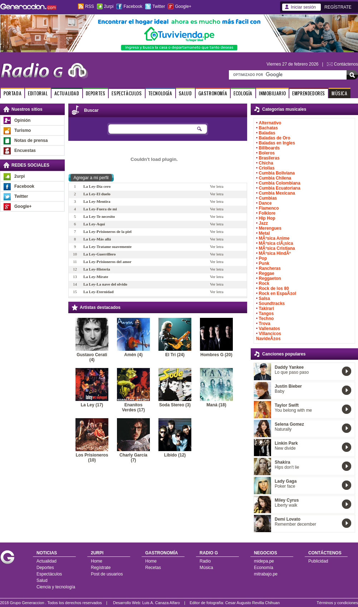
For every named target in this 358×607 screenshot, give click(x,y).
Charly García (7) (133, 458)
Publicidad (318, 561)
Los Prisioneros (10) (92, 458)
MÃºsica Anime (274, 238)
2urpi (109, 6)
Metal (264, 233)
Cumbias (268, 198)
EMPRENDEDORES (308, 93)
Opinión (22, 120)
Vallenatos (269, 328)
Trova (264, 323)
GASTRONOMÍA (212, 93)
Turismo (22, 130)
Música (206, 567)
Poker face (285, 486)
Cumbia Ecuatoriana (279, 188)
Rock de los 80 (274, 288)
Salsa (264, 298)
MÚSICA (340, 93)
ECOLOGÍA (243, 93)
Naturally (283, 429)
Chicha (266, 163)
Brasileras (269, 158)
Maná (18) (216, 404)
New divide (285, 448)
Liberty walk (286, 505)
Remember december (295, 524)
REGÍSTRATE (338, 7)
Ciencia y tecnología (55, 586)
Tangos (266, 313)
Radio (205, 561)
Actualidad (46, 561)
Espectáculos (49, 574)
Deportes (45, 567)
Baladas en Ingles (277, 142)
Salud (42, 580)
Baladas (267, 132)
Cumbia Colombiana (279, 183)
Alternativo (270, 122)
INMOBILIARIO (272, 93)
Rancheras (270, 268)
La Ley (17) (92, 404)
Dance (265, 203)
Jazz (263, 223)
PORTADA (12, 93)
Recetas (153, 567)
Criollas (267, 168)
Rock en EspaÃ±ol (277, 293)
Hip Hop (267, 218)
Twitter (158, 6)
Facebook (132, 6)
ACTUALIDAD (66, 93)
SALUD (185, 93)
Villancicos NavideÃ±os (268, 336)
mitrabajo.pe (266, 574)
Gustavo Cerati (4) (92, 357)
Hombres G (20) (216, 354)
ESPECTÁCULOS (127, 93)
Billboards (269, 147)
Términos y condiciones (337, 603)
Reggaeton (270, 278)
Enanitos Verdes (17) (133, 407)
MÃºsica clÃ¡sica (276, 243)
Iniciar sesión (303, 7)
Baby (279, 391)
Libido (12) (175, 455)
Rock (264, 283)
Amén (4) (133, 354)
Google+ (183, 6)
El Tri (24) (175, 354)
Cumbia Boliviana (277, 173)
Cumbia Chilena (275, 178)
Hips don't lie (287, 467)
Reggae (266, 273)
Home (96, 561)
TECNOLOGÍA (160, 93)
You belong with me (293, 410)
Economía (263, 567)
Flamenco (269, 208)
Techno (266, 318)
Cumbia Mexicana (277, 193)
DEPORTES (96, 93)
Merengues (270, 228)
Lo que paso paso (292, 372)
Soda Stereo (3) (175, 404)
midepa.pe (264, 561)
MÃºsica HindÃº (275, 253)
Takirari (266, 308)
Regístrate (101, 567)
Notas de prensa (31, 140)
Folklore (267, 213)
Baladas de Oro (274, 137)
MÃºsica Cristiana (277, 248)
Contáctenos (346, 64)
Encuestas (25, 150)
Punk (264, 263)
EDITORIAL (38, 93)
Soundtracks (272, 303)
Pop (263, 258)
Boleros (267, 153)
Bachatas (268, 127)
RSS (89, 6)
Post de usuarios (107, 574)
